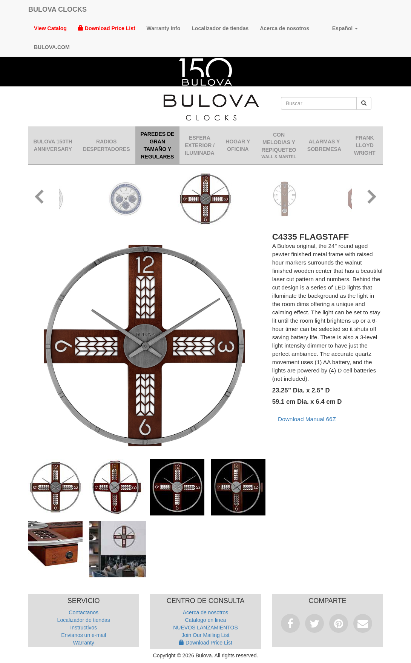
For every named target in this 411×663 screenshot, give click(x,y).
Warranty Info (164, 28)
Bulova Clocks (57, 9)
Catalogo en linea (205, 620)
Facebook (290, 623)
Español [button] (339, 28)
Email (362, 623)
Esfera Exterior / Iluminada (200, 145)
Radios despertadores (106, 145)
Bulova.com (52, 47)
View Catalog (50, 28)
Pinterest (338, 623)
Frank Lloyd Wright (365, 145)
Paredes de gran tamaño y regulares (157, 145)
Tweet (314, 623)
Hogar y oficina (237, 145)
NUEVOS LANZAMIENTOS (205, 628)
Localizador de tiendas (220, 28)
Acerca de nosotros (284, 28)
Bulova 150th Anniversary (52, 145)
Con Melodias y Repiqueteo (279, 146)
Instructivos (83, 628)
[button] (39, 198)
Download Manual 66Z (307, 419)
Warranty (83, 643)
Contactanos (83, 612)
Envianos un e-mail (83, 635)
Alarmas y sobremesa (324, 145)
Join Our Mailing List (206, 635)
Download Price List (106, 28)
